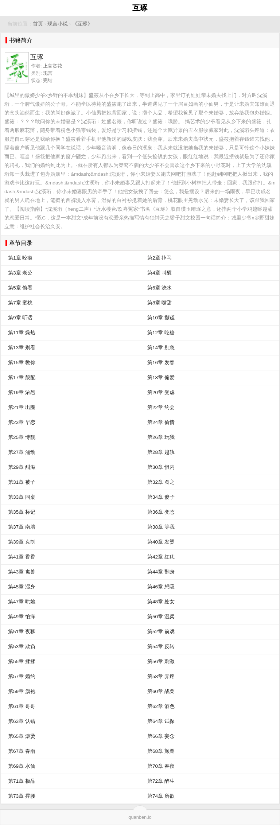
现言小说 (57, 24)
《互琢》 (82, 24)
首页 (38, 24)
